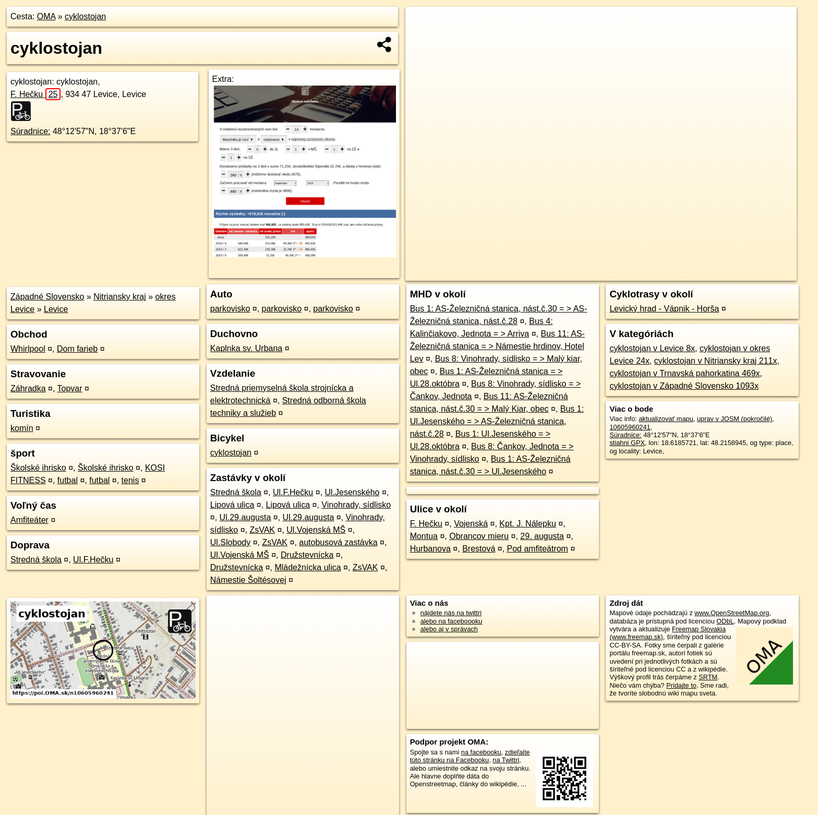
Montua (424, 536)
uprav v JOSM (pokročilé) (734, 419)
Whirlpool (27, 348)
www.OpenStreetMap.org (731, 613)
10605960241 (629, 427)
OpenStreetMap (613, 273)
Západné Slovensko (47, 296)
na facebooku (481, 752)
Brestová (478, 548)
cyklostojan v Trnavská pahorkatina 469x (684, 373)
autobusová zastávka (338, 542)
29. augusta (542, 536)
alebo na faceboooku (451, 621)
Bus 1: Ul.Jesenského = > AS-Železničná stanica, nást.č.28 (497, 421)
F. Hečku (35, 94)
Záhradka (28, 388)
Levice (56, 309)
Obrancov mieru (479, 536)
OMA (46, 16)
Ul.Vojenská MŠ (315, 529)
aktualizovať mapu (666, 419)
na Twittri (505, 760)
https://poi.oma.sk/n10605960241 (747, 273)
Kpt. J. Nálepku (527, 523)
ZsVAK (262, 529)
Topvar (69, 388)
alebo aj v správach (449, 629)
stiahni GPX (627, 443)
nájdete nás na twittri (451, 613)
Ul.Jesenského (352, 492)
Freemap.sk (667, 273)
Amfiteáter (29, 520)
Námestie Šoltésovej (248, 580)
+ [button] (423, 24)
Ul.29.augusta (245, 517)
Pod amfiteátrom (537, 548)
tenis (130, 480)
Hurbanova (430, 548)
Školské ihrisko (38, 467)
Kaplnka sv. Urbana (246, 348)
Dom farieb (77, 348)
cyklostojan (85, 16)
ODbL (724, 621)
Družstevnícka (307, 554)
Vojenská (471, 523)
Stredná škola (36, 559)
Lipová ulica (232, 504)
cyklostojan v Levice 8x (652, 348)
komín (21, 428)
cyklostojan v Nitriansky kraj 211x (715, 360)
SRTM (708, 677)
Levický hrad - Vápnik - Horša (664, 308)
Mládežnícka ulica (307, 567)
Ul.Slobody (230, 542)
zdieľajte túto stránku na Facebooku (470, 756)
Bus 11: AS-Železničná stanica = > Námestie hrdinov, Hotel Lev (497, 346)
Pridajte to (681, 685)
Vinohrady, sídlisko (356, 504)
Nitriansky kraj (119, 296)
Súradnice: (30, 131)
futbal (67, 480)
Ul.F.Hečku (93, 559)
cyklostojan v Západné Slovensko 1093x (684, 385)
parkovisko (230, 308)
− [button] (423, 41)
